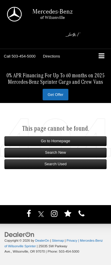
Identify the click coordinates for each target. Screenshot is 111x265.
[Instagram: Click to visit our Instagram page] (54, 215)
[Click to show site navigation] (101, 56)
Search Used (55, 164)
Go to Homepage (55, 141)
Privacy (72, 240)
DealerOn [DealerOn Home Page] (42, 240)
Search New (55, 152)
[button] (19, 56)
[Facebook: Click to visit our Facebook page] (29, 215)
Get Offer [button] (55, 94)
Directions (51, 56)
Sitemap (58, 240)
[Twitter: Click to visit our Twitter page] (41, 215)
